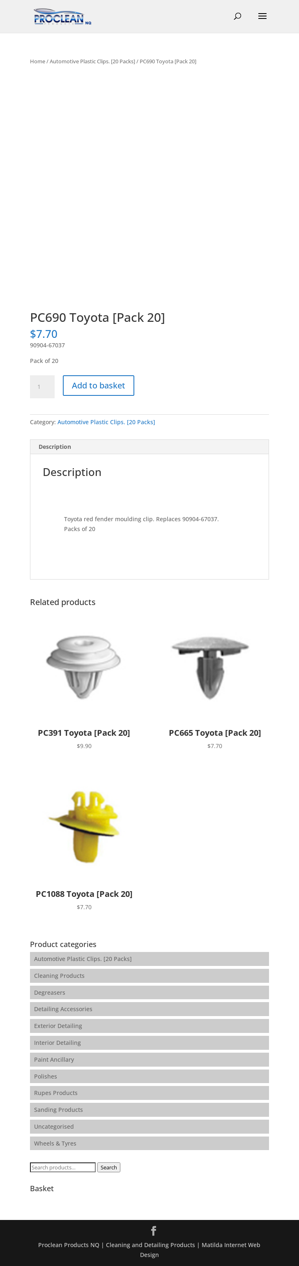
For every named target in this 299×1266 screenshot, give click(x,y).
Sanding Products (58, 1110)
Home (37, 61)
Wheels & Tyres (55, 1143)
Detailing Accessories (63, 1009)
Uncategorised (54, 1126)
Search (109, 1167)
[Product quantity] (42, 386)
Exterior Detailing (58, 1026)
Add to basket (98, 385)
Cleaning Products (59, 976)
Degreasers (49, 992)
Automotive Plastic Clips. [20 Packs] (92, 61)
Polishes (45, 1076)
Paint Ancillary (54, 1059)
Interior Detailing (57, 1043)
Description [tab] (55, 446)
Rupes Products (56, 1093)
